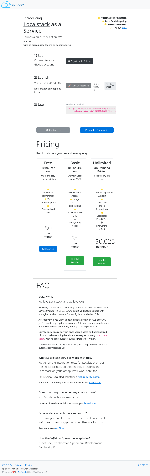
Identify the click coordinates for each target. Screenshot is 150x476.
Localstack (36, 24)
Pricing (29, 465)
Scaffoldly (22, 472)
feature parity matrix (88, 376)
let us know (95, 382)
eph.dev (7, 465)
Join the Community (97, 130)
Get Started (48, 248)
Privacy (18, 465)
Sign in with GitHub (79, 61)
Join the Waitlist (75, 260)
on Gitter (59, 428)
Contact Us (53, 130)
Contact (143, 465)
